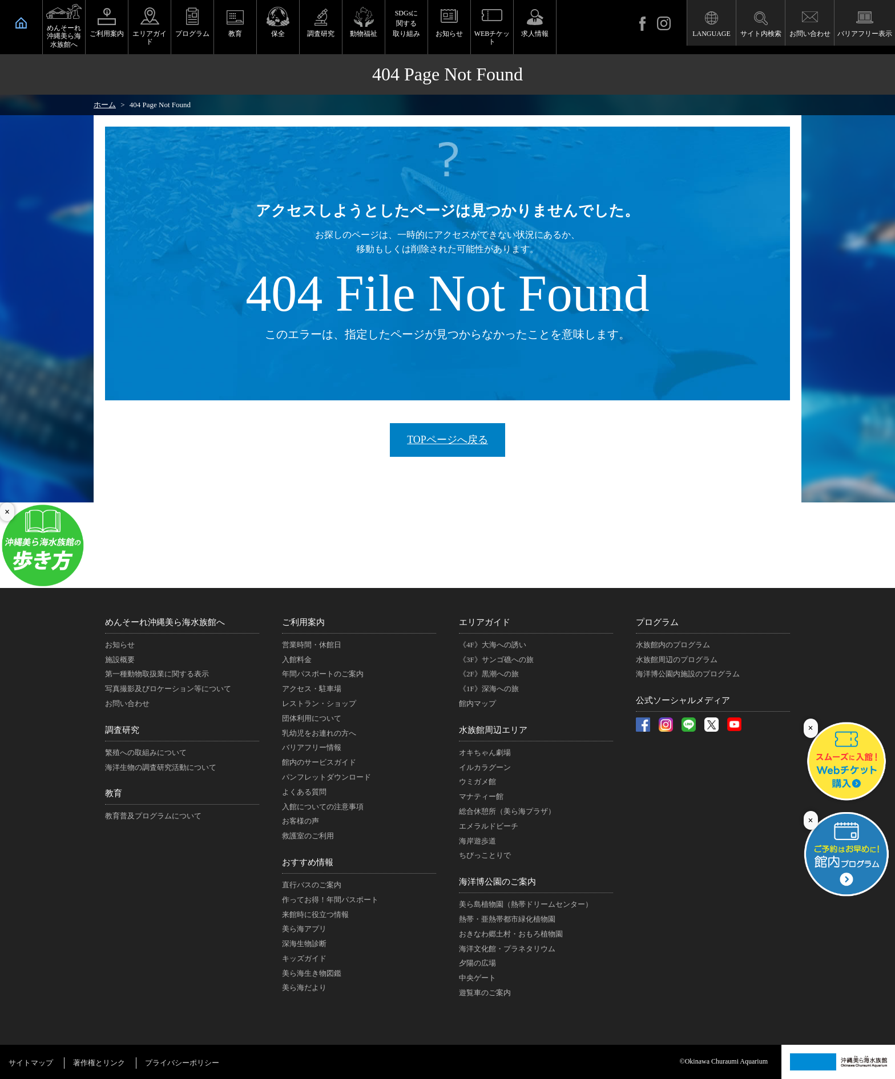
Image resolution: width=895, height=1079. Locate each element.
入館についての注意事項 (323, 806)
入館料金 (297, 659)
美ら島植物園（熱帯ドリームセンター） (525, 904)
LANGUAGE (711, 34)
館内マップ (477, 703)
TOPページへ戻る (447, 439)
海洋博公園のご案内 (497, 881)
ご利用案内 (107, 34)
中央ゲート (477, 977)
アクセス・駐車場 (311, 688)
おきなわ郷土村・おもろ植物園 (511, 934)
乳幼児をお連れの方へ (319, 733)
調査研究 (320, 34)
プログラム (192, 34)
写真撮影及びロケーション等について (168, 688)
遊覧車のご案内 (485, 992)
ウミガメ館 (477, 781)
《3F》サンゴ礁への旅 (496, 659)
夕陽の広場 (477, 963)
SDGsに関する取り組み (406, 23)
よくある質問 (304, 792)
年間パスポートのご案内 (323, 674)
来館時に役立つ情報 (315, 914)
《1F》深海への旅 (489, 688)
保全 (278, 34)
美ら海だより (304, 987)
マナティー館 (481, 796)
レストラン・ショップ (319, 703)
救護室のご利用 (308, 835)
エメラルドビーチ (488, 826)
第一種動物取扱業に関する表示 (157, 674)
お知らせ (449, 34)
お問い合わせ (810, 34)
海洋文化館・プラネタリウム (507, 948)
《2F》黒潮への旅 (489, 674)
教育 (235, 34)
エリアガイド (149, 38)
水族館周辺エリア (493, 730)
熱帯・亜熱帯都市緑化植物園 (507, 919)
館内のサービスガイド (319, 762)
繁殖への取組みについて (146, 752)
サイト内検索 (760, 34)
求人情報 (535, 34)
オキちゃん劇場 (485, 752)
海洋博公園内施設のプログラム (688, 674)
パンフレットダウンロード (326, 777)
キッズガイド (304, 958)
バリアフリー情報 (311, 747)
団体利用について (311, 718)
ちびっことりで (485, 855)
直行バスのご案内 (311, 885)
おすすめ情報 (307, 862)
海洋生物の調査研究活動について (160, 767)
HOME (21, 23)
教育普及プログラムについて (153, 816)
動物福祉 (363, 34)
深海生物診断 (304, 943)
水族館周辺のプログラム (676, 659)
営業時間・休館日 (311, 644)
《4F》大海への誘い (492, 644)
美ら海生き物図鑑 (311, 973)
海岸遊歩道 (477, 841)
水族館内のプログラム (673, 644)
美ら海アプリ (304, 928)
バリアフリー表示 (864, 34)
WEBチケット (492, 38)
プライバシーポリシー (182, 1062)
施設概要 (120, 659)
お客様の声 (300, 821)
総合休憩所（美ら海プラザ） (507, 811)
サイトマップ (31, 1062)
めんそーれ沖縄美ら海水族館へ (64, 36)
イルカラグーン (485, 767)
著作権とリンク (99, 1062)
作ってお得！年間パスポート (330, 899)
